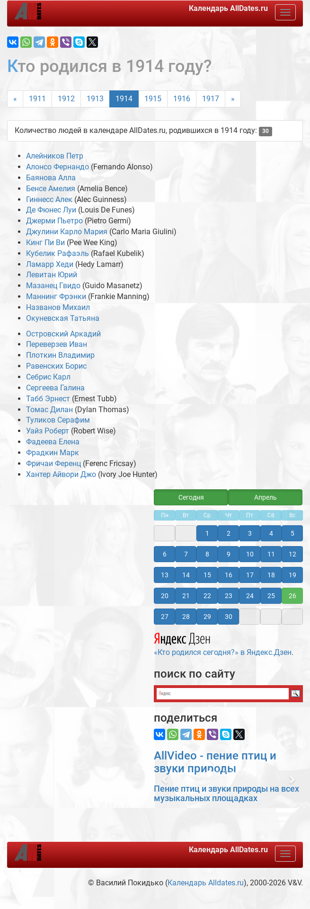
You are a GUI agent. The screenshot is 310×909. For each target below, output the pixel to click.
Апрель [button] (265, 497)
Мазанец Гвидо (53, 285)
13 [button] (164, 575)
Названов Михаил (58, 307)
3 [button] (250, 533)
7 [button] (186, 554)
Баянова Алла (51, 177)
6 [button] (165, 554)
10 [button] (250, 554)
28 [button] (186, 616)
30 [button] (228, 616)
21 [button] (186, 596)
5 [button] (292, 533)
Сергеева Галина (55, 387)
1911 (37, 98)
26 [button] (292, 596)
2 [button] (228, 533)
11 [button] (271, 554)
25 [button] (271, 596)
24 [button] (250, 596)
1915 (152, 98)
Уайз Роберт (47, 430)
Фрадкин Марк (52, 452)
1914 (124, 98)
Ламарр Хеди (49, 264)
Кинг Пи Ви (45, 242)
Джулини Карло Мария (66, 231)
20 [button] (164, 596)
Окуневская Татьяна (62, 318)
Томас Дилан (49, 409)
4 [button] (271, 533)
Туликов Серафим (58, 419)
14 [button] (186, 575)
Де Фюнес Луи (51, 209)
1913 (95, 98)
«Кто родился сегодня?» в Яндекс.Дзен (223, 643)
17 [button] (250, 575)
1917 (210, 98)
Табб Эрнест (48, 398)
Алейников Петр (54, 155)
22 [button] (207, 596)
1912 (66, 98)
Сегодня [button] (191, 497)
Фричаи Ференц (53, 463)
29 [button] (207, 616)
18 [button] (271, 575)
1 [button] (207, 533)
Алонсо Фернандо (57, 166)
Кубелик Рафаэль (57, 253)
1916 (181, 98)
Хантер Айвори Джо (61, 474)
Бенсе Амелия (50, 188)
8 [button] (207, 554)
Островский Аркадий (63, 333)
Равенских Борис (56, 366)
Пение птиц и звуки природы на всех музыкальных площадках (226, 793)
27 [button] (164, 616)
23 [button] (228, 596)
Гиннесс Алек (49, 199)
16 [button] (228, 575)
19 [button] (292, 575)
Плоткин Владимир (60, 355)
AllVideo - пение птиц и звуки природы (215, 762)
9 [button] (228, 554)
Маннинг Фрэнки (56, 296)
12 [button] (292, 554)
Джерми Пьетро (54, 220)
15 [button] (207, 575)
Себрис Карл (48, 376)
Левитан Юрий (51, 274)
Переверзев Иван (56, 344)
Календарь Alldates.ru (206, 882)
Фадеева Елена (53, 441)
